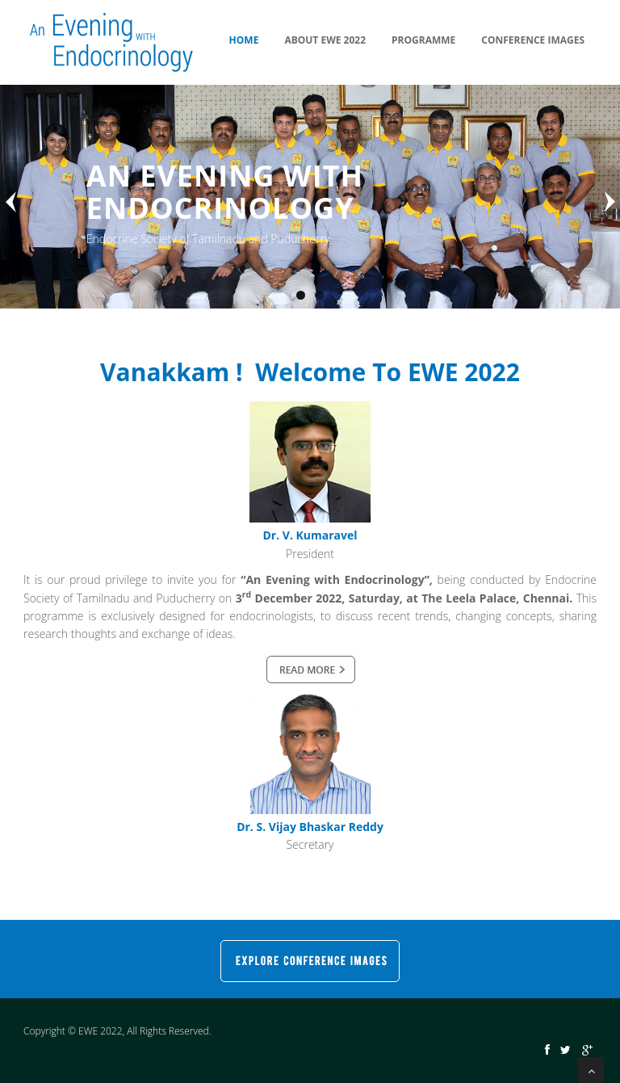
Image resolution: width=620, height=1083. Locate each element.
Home (244, 40)
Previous (12, 202)
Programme (423, 40)
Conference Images (532, 40)
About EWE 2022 (325, 40)
